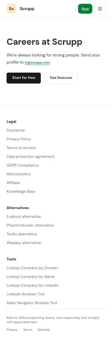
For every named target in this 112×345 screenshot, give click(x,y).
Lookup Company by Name (30, 276)
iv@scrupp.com (37, 62)
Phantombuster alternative (30, 225)
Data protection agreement (31, 156)
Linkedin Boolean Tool (26, 294)
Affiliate (13, 182)
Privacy (12, 330)
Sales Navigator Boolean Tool (32, 302)
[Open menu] (99, 8)
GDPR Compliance (23, 165)
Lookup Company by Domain (32, 267)
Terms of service (21, 147)
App (85, 8)
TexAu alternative (22, 233)
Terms (27, 330)
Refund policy (19, 173)
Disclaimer (16, 130)
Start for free (23, 77)
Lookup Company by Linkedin (33, 285)
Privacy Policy (19, 138)
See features (61, 77)
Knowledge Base (21, 191)
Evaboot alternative (24, 216)
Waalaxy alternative (24, 242)
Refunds (44, 330)
